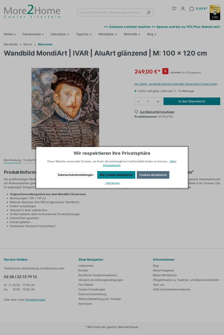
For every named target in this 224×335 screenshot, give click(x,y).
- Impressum (112, 183)
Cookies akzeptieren (153, 174)
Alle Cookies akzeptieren (116, 174)
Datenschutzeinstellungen (75, 174)
